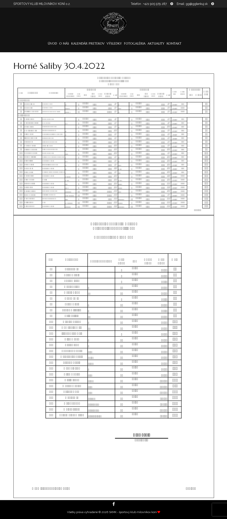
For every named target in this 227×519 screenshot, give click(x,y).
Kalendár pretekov (88, 43)
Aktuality (156, 43)
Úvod (52, 43)
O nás (64, 43)
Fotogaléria (134, 43)
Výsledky (114, 43)
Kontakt (174, 43)
